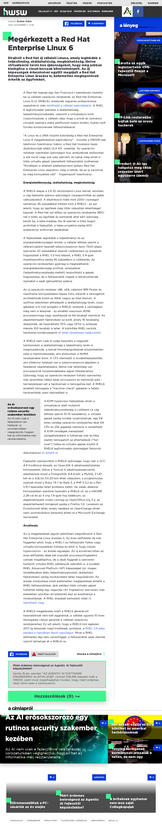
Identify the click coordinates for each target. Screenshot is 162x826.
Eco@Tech (66, 11)
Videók (87, 3)
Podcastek (104, 3)
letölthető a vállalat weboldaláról (69, 105)
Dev (56, 11)
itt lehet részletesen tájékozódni (79, 332)
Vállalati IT (45, 11)
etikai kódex (50, 820)
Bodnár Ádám (24, 21)
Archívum (54, 3)
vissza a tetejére (89, 654)
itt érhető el (50, 452)
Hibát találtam (44, 654)
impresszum (16, 820)
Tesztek (71, 3)
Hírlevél (136, 3)
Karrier (153, 3)
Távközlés (80, 11)
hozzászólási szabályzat (74, 820)
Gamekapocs (20, 3)
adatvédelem (98, 820)
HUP (6, 3)
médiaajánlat (33, 820)
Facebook (74, 23)
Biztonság (94, 11)
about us (113, 820)
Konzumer (107, 11)
